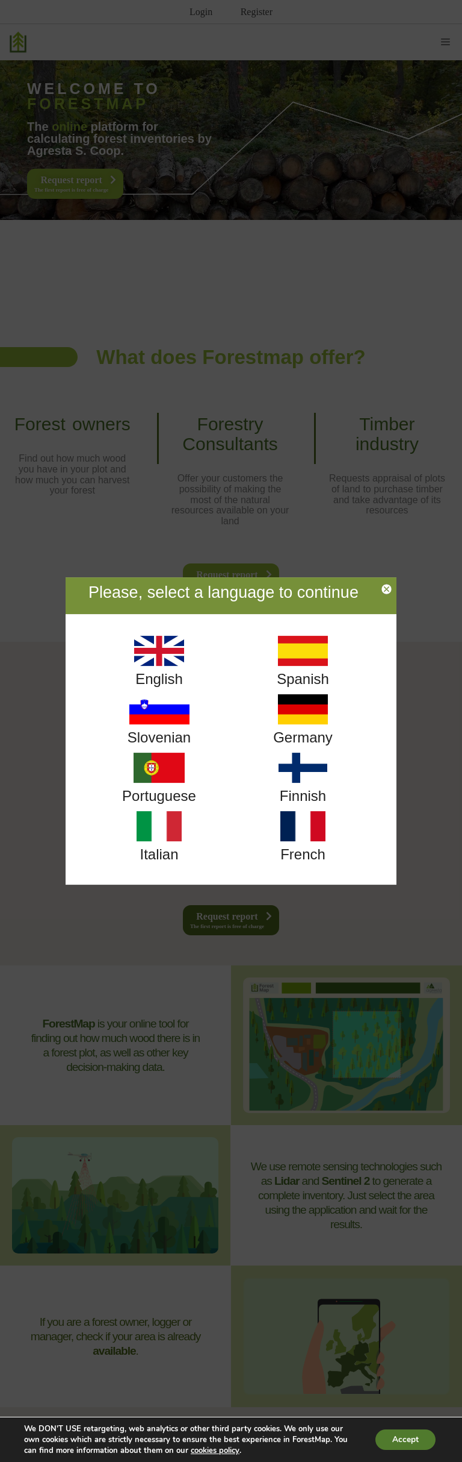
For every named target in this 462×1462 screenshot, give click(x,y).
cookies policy (215, 1450)
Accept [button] (404, 1439)
